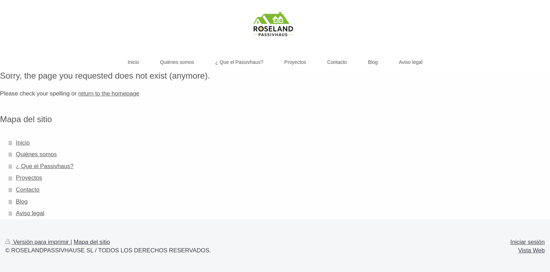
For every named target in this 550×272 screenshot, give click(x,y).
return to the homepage (108, 93)
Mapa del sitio (92, 242)
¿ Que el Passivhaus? (44, 166)
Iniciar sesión (527, 242)
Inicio (22, 142)
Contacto (27, 189)
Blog (22, 201)
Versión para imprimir (38, 242)
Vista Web (531, 250)
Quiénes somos (36, 154)
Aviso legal (30, 213)
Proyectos (29, 177)
